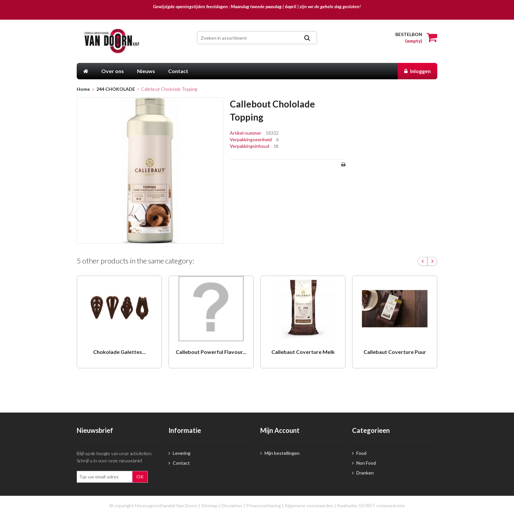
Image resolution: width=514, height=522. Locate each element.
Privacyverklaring (263, 505)
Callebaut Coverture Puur (395, 352)
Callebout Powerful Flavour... (211, 352)
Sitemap (209, 505)
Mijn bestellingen (280, 453)
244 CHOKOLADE (115, 89)
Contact (179, 463)
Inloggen (417, 71)
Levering (179, 453)
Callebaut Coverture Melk (303, 352)
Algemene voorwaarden (309, 505)
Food (359, 453)
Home (83, 89)
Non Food (364, 463)
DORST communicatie (382, 505)
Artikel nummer (246, 133)
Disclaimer (232, 505)
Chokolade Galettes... (119, 352)
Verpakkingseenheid (251, 139)
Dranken (363, 472)
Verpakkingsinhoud (250, 146)
